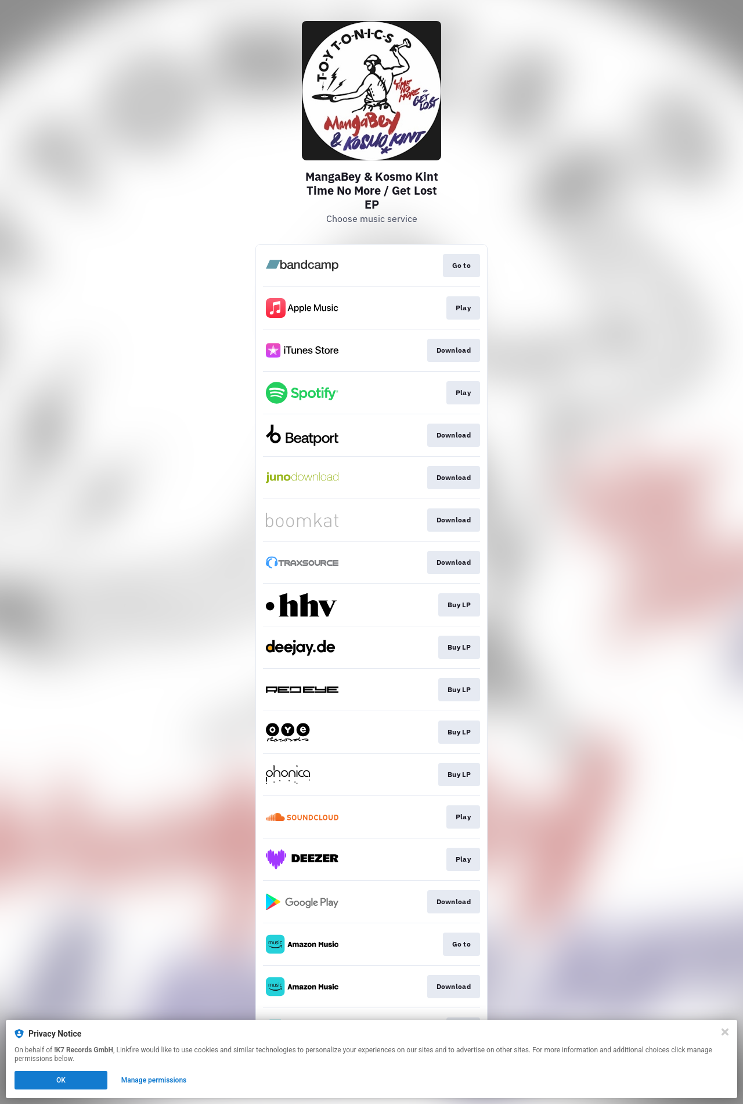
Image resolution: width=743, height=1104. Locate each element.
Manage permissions (154, 1080)
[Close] (725, 1032)
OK (61, 1080)
